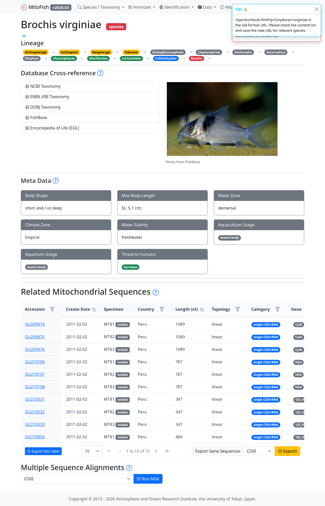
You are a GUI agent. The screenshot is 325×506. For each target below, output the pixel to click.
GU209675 (35, 337)
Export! (287, 451)
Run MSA (148, 479)
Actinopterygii (36, 52)
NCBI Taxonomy (43, 86)
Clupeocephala (209, 52)
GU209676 (35, 349)
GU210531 (35, 399)
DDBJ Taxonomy (43, 107)
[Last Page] (167, 451)
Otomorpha (243, 52)
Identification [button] (175, 7)
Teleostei (131, 52)
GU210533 (35, 424)
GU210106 (35, 362)
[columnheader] (81, 309)
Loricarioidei (131, 58)
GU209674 (35, 324)
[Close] (316, 9)
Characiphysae (64, 58)
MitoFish (46, 7)
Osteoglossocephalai (168, 52)
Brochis (196, 58)
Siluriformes (98, 58)
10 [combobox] (87, 451)
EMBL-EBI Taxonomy (47, 96)
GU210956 (35, 437)
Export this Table (43, 451)
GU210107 (35, 374)
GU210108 (35, 387)
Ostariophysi (275, 52)
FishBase (36, 117)
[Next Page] (156, 451)
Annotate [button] (140, 7)
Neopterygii (101, 52)
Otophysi (32, 58)
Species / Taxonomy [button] (99, 7)
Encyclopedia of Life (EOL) (52, 128)
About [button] (229, 7)
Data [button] (205, 7)
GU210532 (35, 412)
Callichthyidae (166, 58)
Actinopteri (69, 52)
